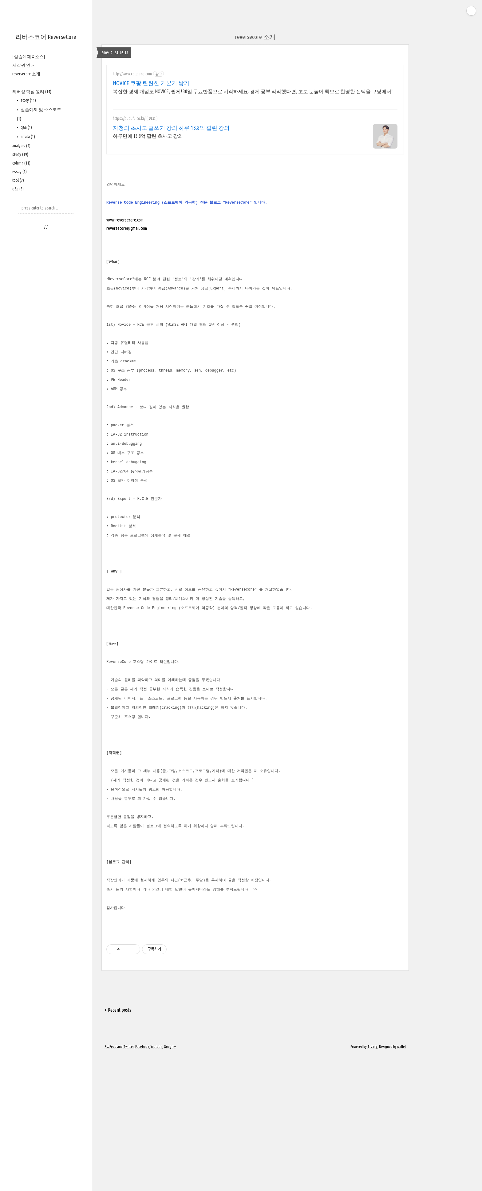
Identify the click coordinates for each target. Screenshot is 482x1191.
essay (19, 171)
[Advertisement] (46, 329)
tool (18, 180)
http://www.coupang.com (132, 73)
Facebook (142, 1183)
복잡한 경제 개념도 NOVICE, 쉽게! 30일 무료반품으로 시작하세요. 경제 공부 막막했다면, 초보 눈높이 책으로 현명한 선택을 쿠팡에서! (253, 91)
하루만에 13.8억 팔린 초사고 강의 (148, 136)
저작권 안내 (23, 65)
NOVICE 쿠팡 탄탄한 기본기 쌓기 (151, 83)
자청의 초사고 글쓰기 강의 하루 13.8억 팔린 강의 (171, 128)
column (21, 163)
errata (27, 136)
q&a (26, 127)
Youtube (156, 1183)
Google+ (170, 1183)
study (20, 154)
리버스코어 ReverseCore (46, 36)
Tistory (372, 1183)
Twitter (128, 1183)
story (28, 100)
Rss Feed (111, 1183)
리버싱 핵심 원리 (31, 91)
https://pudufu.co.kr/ (129, 118)
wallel (401, 1183)
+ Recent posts (118, 1146)
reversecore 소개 (26, 73)
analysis (21, 145)
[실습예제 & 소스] (28, 56)
